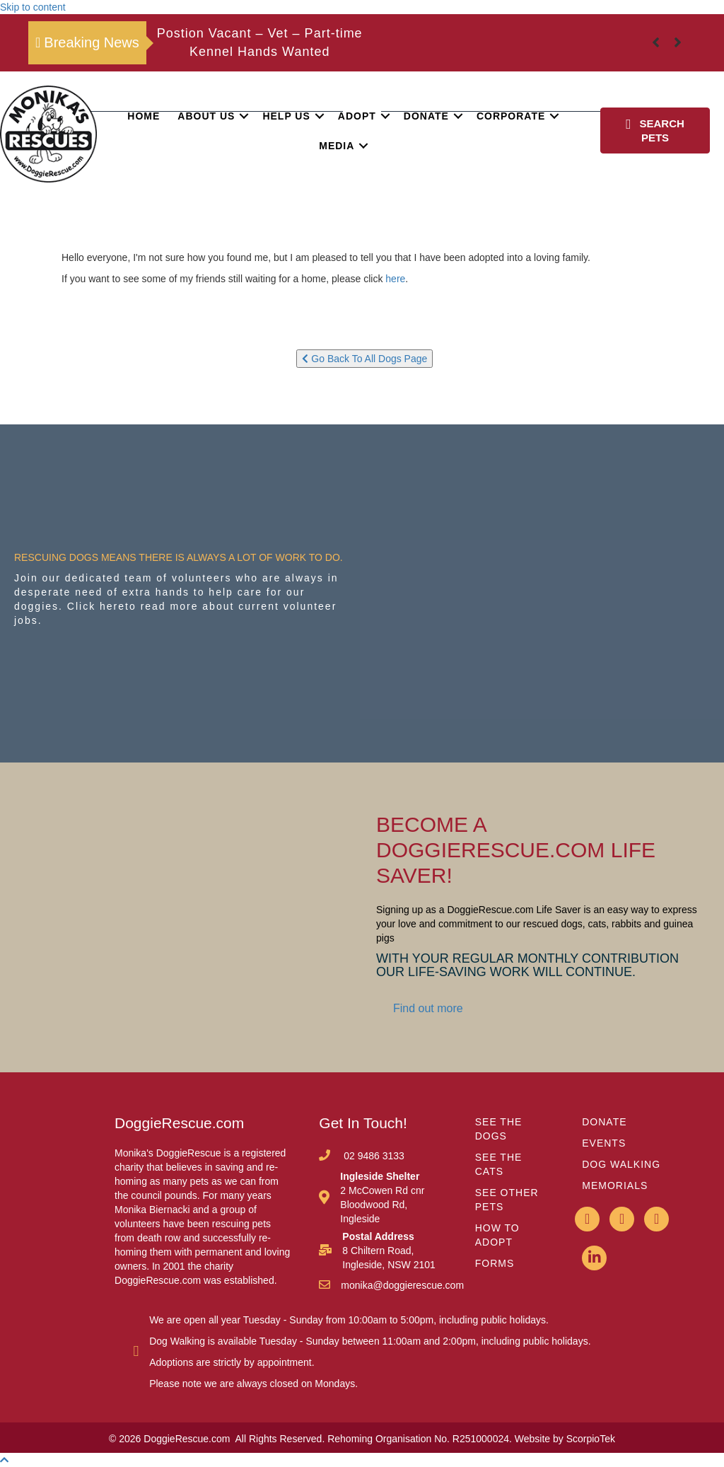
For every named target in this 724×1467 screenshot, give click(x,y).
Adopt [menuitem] (357, 116)
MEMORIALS (615, 1185)
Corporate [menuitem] (511, 116)
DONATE (604, 1121)
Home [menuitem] (143, 116)
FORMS (495, 1263)
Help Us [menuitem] (286, 116)
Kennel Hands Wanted (259, 52)
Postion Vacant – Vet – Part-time (260, 33)
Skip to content (33, 7)
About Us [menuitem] (206, 116)
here (395, 278)
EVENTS (604, 1143)
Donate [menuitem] (426, 116)
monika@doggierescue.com (402, 1285)
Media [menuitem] (336, 145)
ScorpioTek (590, 1438)
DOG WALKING (621, 1164)
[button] (244, 116)
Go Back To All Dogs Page (364, 358)
